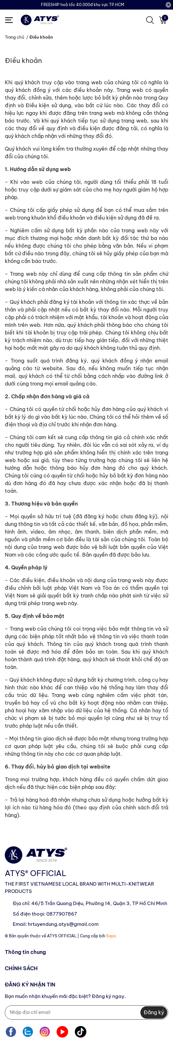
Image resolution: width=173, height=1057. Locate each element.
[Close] (168, 5)
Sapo (111, 935)
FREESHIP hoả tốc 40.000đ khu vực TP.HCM (82, 4)
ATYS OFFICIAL (61, 935)
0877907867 (61, 914)
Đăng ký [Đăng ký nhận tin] (154, 1012)
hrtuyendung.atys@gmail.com (63, 924)
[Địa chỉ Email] (86, 1012)
